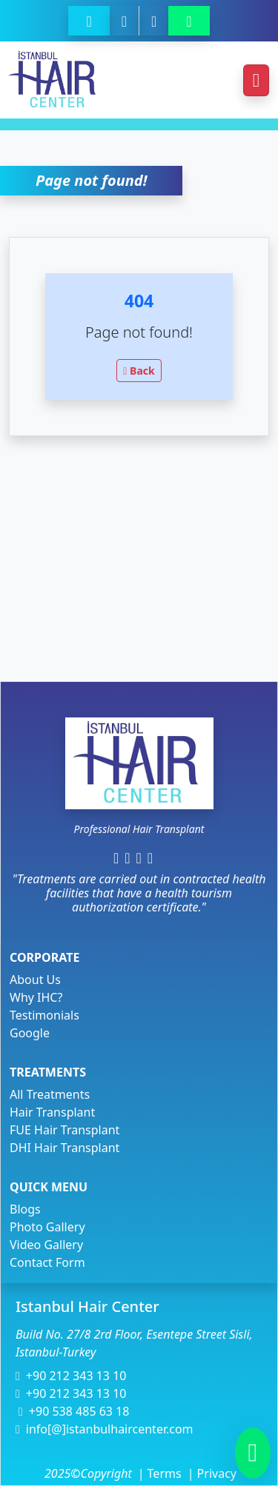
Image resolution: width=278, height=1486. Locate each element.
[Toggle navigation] (256, 80)
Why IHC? (36, 997)
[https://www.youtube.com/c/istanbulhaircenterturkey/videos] (153, 857)
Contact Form (47, 1262)
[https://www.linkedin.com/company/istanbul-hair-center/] (139, 857)
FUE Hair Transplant (64, 1130)
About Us (35, 979)
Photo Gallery (47, 1227)
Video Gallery (46, 1244)
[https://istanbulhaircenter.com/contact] (153, 21)
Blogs (25, 1209)
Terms (165, 1473)
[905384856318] (188, 21)
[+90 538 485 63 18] (124, 21)
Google (30, 1033)
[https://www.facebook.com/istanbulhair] (116, 857)
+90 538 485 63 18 (74, 1411)
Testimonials (44, 1015)
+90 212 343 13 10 (71, 1376)
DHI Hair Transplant (64, 1147)
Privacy (212, 1473)
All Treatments (50, 1094)
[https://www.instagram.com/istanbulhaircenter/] (127, 857)
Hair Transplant (52, 1112)
